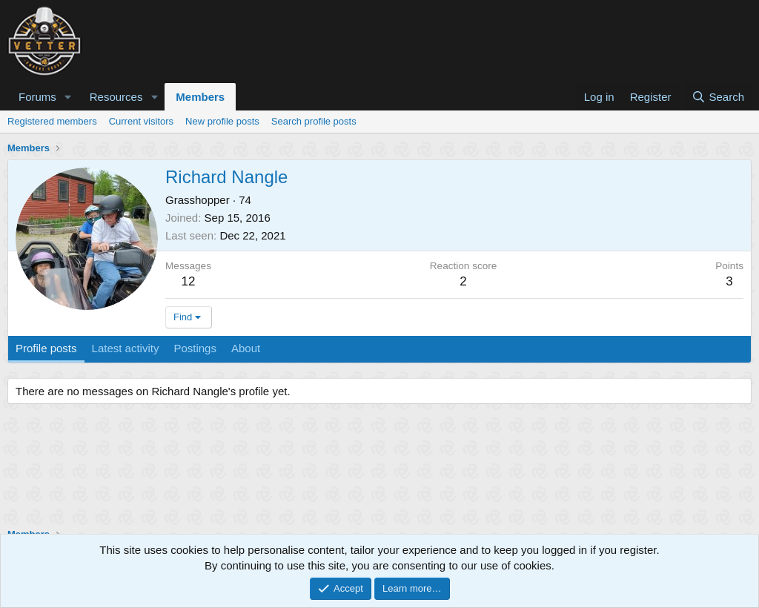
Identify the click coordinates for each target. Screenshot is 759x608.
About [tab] (245, 348)
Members (200, 96)
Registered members (52, 121)
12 (189, 281)
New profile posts (222, 121)
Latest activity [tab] (125, 348)
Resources (116, 96)
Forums (37, 96)
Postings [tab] (194, 348)
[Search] (718, 96)
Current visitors (141, 121)
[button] (68, 96)
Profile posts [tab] (46, 348)
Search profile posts (314, 121)
